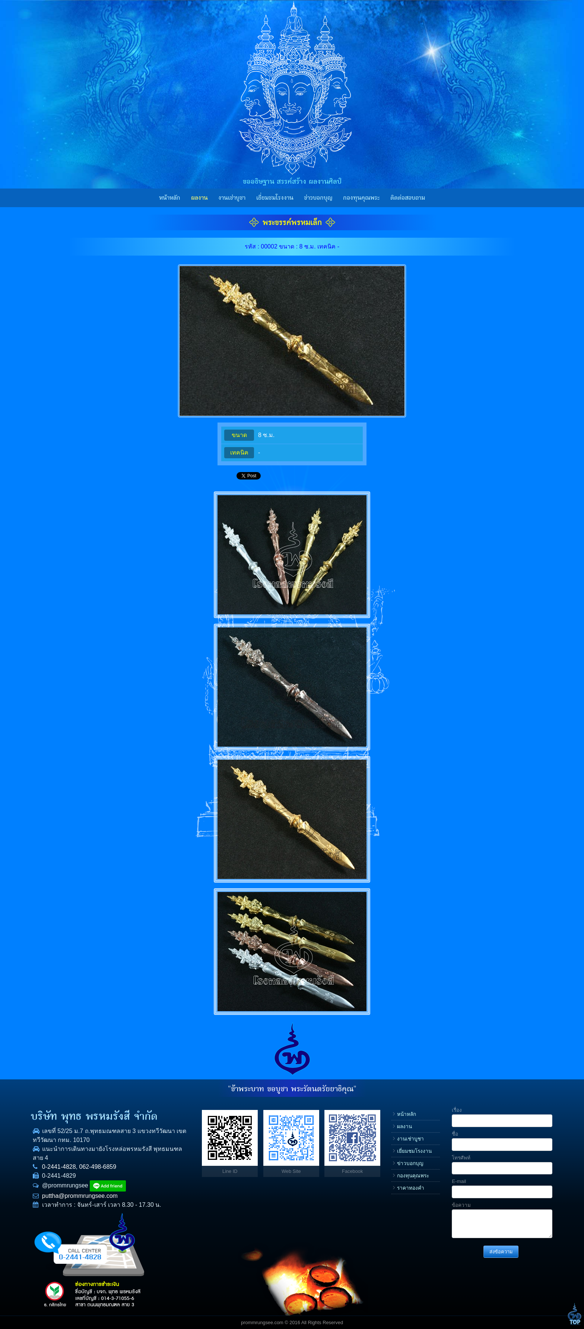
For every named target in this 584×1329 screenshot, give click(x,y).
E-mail (459, 1181)
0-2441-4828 (59, 1167)
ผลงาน (199, 197)
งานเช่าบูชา (231, 197)
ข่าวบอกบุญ (318, 197)
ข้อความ (461, 1205)
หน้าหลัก (169, 197)
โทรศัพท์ (461, 1158)
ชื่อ (455, 1134)
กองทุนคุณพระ (361, 197)
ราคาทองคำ (410, 1188)
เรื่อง (457, 1110)
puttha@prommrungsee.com (80, 1196)
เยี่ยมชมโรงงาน (274, 197)
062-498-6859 (98, 1167)
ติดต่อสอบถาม (407, 197)
